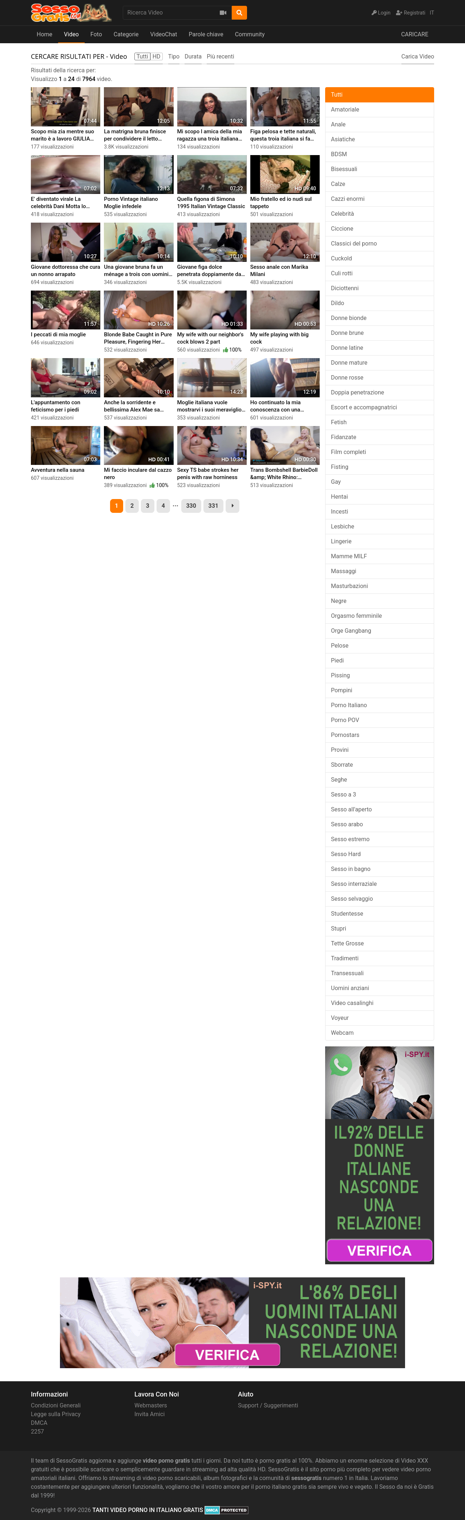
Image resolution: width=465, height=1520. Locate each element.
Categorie (126, 34)
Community (250, 34)
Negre (339, 600)
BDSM (339, 154)
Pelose (339, 645)
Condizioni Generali (56, 1405)
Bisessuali (344, 169)
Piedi (337, 660)
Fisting (339, 466)
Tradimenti (345, 958)
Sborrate (342, 764)
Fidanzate (343, 437)
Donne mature (349, 362)
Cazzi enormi (348, 198)
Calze (338, 184)
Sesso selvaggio (352, 898)
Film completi (348, 452)
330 (191, 505)
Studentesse (347, 913)
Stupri (338, 928)
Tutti (337, 94)
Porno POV (345, 720)
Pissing (340, 675)
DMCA (39, 1422)
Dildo (337, 303)
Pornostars (345, 734)
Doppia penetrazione (357, 392)
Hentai (339, 496)
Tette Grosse (347, 943)
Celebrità (342, 213)
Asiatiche (343, 139)
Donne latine (347, 347)
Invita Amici (149, 1414)
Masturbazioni (349, 586)
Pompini (341, 690)
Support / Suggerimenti (268, 1405)
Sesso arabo (347, 824)
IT (432, 13)
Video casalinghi (352, 1003)
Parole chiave (206, 34)
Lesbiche (342, 526)
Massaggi (343, 571)
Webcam (342, 1032)
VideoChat (163, 34)
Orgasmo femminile (356, 615)
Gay (336, 481)
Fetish (339, 422)
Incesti (339, 511)
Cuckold (341, 258)
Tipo (174, 56)
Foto (96, 34)
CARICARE (414, 34)
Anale (338, 124)
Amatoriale (345, 109)
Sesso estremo (350, 839)
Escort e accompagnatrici (364, 407)
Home (44, 34)
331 (214, 505)
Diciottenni (345, 288)
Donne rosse (347, 377)
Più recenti (220, 56)
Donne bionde (349, 318)
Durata (193, 56)
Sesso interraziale (354, 883)
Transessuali (347, 973)
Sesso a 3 (343, 794)
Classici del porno (354, 243)
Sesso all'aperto (351, 809)
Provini (340, 749)
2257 (37, 1431)
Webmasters (150, 1405)
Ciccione (342, 228)
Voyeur (340, 1017)
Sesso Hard (346, 854)
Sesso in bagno (351, 869)
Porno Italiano (349, 705)
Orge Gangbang (351, 630)
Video (71, 34)
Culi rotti (342, 273)
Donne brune (347, 332)
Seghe (339, 779)
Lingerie (341, 541)
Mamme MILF (349, 556)
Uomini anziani (350, 988)
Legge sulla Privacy (56, 1414)
